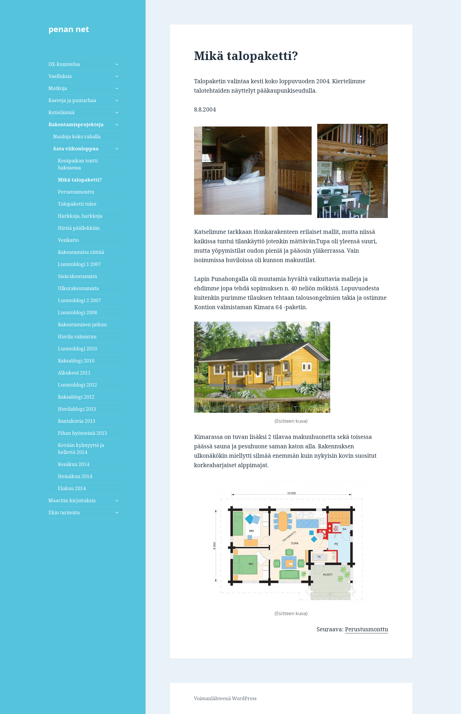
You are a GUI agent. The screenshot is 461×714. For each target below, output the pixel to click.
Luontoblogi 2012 (77, 385)
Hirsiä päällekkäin (79, 228)
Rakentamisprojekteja (76, 124)
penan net (69, 29)
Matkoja (58, 88)
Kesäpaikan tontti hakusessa (78, 164)
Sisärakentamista (77, 276)
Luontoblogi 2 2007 (79, 300)
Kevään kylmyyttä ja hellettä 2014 (81, 448)
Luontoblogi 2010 (77, 348)
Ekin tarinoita (64, 512)
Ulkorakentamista (78, 288)
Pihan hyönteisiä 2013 (82, 433)
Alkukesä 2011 (74, 373)
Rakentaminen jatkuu (82, 324)
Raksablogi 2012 (76, 397)
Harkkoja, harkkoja (80, 216)
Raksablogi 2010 (76, 360)
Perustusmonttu (76, 192)
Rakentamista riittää (81, 252)
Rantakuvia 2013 (76, 421)
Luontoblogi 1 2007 (79, 264)
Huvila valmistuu (77, 336)
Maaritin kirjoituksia (72, 500)
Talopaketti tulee (77, 204)
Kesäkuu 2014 (73, 464)
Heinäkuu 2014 (75, 476)
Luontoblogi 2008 (77, 312)
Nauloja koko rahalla (77, 136)
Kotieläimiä (61, 112)
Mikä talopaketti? (80, 180)
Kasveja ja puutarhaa (72, 100)
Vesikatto (68, 240)
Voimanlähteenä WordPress (225, 698)
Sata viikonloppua (75, 148)
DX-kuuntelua (64, 64)
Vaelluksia (60, 76)
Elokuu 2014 (72, 488)
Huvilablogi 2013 (77, 409)
